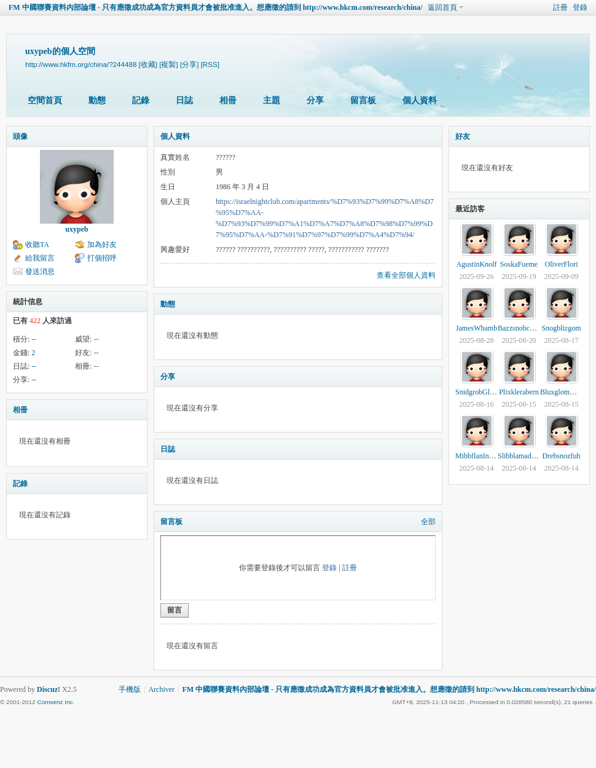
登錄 (580, 7)
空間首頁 (45, 100)
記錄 (140, 100)
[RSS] (210, 64)
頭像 (20, 136)
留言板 (363, 100)
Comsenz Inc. (55, 702)
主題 (271, 100)
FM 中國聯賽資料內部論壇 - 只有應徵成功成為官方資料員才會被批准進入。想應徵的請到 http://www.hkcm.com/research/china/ (216, 7)
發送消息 (40, 271)
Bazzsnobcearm (521, 328)
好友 (462, 136)
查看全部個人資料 (406, 275)
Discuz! (48, 689)
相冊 (228, 100)
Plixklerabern (519, 392)
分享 (315, 100)
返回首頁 (442, 7)
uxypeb (76, 229)
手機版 (130, 689)
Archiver (161, 689)
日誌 (184, 100)
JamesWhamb (476, 328)
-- (33, 339)
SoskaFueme (519, 264)
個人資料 (419, 100)
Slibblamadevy (520, 456)
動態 (97, 100)
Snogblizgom (561, 328)
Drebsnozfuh (562, 456)
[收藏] (148, 64)
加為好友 (102, 244)
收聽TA (37, 244)
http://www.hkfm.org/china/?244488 (80, 64)
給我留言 (40, 258)
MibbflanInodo (477, 456)
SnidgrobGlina (477, 392)
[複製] (168, 64)
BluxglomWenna (565, 392)
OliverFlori (561, 264)
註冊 (560, 7)
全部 (428, 521)
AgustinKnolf (477, 264)
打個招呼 (102, 258)
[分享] (189, 64)
